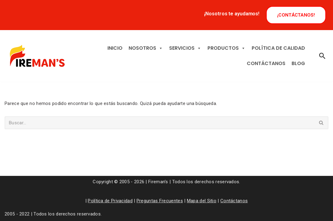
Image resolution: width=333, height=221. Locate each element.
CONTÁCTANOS (266, 63)
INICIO (114, 48)
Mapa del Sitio (201, 201)
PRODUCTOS (226, 48)
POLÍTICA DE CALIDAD (278, 48)
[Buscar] (322, 56)
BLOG (298, 63)
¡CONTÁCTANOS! (296, 15)
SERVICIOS (185, 48)
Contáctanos (234, 201)
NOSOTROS (146, 48)
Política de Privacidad (110, 201)
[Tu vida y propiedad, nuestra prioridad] (36, 56)
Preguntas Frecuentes (160, 201)
